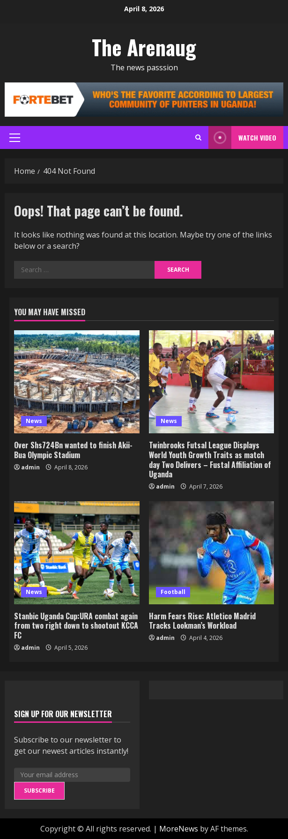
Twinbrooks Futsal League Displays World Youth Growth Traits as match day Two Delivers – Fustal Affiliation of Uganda (210, 459)
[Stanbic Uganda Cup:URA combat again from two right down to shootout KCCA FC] (77, 552)
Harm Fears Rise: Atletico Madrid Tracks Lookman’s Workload (202, 620)
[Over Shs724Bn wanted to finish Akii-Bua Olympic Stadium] (77, 381)
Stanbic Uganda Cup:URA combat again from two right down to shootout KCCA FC (76, 625)
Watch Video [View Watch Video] (242, 137)
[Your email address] (72, 775)
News (34, 421)
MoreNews (178, 829)
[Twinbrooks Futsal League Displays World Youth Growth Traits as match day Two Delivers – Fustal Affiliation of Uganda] (211, 381)
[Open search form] (198, 137)
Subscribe (39, 790)
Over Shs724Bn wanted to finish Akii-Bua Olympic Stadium (73, 449)
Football (173, 592)
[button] (15, 138)
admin (30, 467)
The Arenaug (144, 47)
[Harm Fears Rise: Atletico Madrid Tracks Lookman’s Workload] (211, 552)
